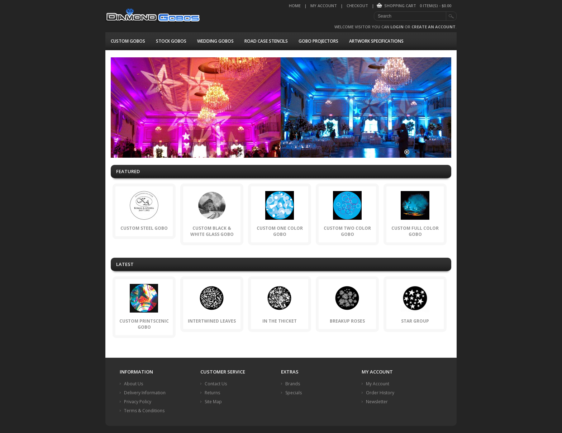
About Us (133, 384)
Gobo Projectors (318, 41)
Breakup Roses (347, 321)
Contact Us (216, 384)
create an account (433, 26)
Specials (293, 393)
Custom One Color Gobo (280, 231)
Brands (292, 384)
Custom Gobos (128, 41)
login (397, 26)
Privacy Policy (137, 402)
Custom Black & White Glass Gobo (212, 231)
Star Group (415, 321)
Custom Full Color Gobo (415, 231)
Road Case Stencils (266, 41)
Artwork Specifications (376, 41)
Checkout (357, 5)
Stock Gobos (171, 41)
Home (295, 5)
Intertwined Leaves (212, 321)
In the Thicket (279, 321)
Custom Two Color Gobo (347, 231)
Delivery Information (145, 393)
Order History (380, 393)
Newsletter (377, 402)
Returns (212, 393)
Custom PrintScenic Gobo (144, 324)
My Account (323, 5)
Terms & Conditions (144, 411)
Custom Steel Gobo (144, 228)
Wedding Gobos (215, 41)
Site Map (213, 402)
